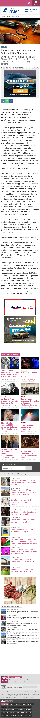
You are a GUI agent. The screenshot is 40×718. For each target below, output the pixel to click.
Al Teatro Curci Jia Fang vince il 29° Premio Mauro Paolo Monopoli (29, 454)
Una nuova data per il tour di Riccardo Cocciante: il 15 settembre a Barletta (29, 428)
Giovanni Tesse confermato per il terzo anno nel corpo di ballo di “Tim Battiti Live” (10, 374)
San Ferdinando (26, 713)
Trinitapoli (27, 715)
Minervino (20, 710)
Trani (20, 715)
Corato (19, 707)
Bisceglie (23, 704)
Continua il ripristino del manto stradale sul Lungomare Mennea (23, 560)
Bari (17, 704)
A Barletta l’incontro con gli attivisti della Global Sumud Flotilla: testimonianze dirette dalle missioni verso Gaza (24, 543)
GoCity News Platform (30, 687)
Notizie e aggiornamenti (13, 16)
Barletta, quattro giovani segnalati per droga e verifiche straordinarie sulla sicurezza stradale (23, 512)
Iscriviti (29, 468)
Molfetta (5, 713)
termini (16, 474)
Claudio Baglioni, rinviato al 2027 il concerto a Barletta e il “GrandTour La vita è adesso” (9, 427)
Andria (12, 704)
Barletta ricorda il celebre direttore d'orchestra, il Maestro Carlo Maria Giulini (9, 400)
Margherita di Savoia (8, 710)
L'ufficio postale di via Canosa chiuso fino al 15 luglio (22, 531)
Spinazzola (5, 715)
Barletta (5, 704)
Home (3, 16)
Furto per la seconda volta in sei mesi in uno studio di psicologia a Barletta (23, 482)
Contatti (9, 687)
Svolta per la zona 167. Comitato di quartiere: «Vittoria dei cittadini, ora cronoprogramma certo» (24, 492)
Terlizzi (13, 715)
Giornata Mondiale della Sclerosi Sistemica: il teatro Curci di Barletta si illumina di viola (24, 551)
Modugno (29, 710)
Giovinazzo (27, 707)
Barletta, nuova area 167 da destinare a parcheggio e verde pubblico (22, 502)
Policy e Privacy (17, 687)
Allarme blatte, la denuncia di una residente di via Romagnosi (23, 570)
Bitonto (30, 704)
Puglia (12, 713)
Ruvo (17, 713)
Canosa (4, 707)
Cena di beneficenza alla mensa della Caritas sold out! (23, 521)
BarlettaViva (12, 3)
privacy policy (25, 474)
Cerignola (12, 707)
